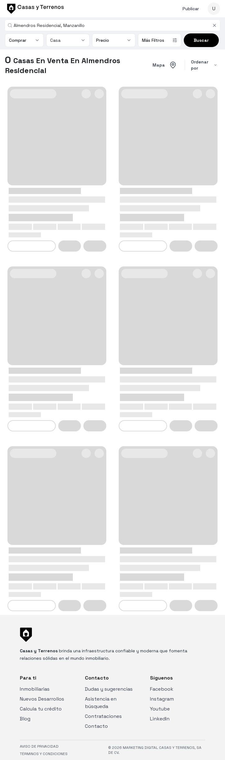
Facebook (161, 689)
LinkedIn (160, 718)
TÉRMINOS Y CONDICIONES (44, 753)
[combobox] (111, 25)
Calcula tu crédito (41, 709)
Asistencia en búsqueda (101, 703)
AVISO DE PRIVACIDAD (39, 746)
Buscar (201, 40)
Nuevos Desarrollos (42, 699)
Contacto (96, 726)
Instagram (162, 699)
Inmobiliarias (35, 689)
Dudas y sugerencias (109, 689)
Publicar (191, 8)
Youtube (160, 709)
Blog (25, 718)
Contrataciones (103, 716)
